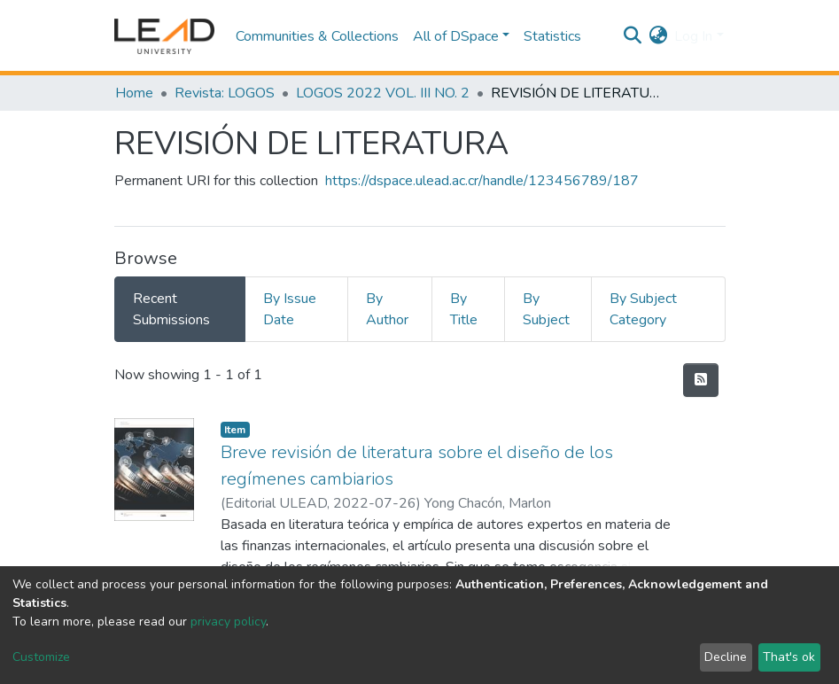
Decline (725, 657)
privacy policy (228, 621)
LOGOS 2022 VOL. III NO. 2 (383, 93)
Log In (693, 36)
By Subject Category (643, 309)
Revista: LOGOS (225, 93)
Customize (41, 657)
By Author (387, 309)
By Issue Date (289, 309)
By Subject (546, 309)
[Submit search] (632, 36)
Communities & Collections (317, 36)
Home (134, 93)
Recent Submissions (171, 309)
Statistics (552, 36)
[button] (658, 36)
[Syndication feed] (701, 380)
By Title (464, 309)
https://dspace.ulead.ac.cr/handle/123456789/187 (482, 180)
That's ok (789, 657)
